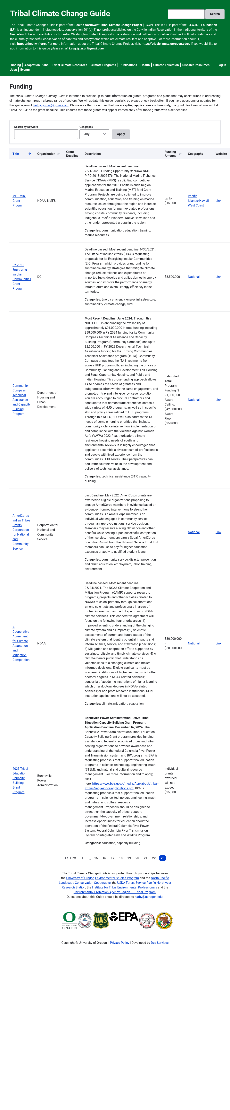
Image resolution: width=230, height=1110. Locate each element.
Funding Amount (170, 154)
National (194, 277)
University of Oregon (80, 878)
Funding (15, 65)
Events (25, 70)
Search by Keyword (26, 126)
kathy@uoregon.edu (149, 897)
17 (113, 858)
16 (105, 858)
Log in (222, 65)
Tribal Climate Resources (69, 65)
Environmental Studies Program (117, 878)
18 (121, 858)
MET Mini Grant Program (19, 200)
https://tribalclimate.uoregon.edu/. (166, 44)
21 (146, 858)
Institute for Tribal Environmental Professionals (124, 887)
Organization (46, 154)
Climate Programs (103, 65)
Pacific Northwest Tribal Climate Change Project (108, 25)
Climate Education (166, 65)
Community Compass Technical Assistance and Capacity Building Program (21, 400)
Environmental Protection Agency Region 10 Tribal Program (115, 892)
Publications (128, 65)
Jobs (13, 70)
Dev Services (160, 943)
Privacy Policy (119, 943)
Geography (86, 126)
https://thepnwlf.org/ (31, 44)
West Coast (196, 205)
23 (163, 858)
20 (138, 858)
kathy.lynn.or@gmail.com (50, 105)
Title (21, 154)
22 (154, 858)
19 (129, 858)
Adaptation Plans (36, 65)
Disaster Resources (196, 65)
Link (218, 201)
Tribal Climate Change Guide (60, 13)
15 (96, 858)
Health (145, 65)
